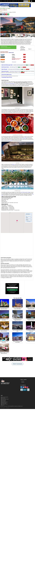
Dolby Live (14, 164)
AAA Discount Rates (5, 67)
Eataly (25, 137)
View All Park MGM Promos (6, 74)
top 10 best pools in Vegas (25, 192)
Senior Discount (4, 69)
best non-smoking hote (10, 83)
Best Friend (10, 140)
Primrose (24, 138)
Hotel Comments (17, 364)
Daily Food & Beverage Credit (7, 64)
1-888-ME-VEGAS (11, 52)
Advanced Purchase (5, 71)
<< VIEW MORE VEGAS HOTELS (6, 77)
